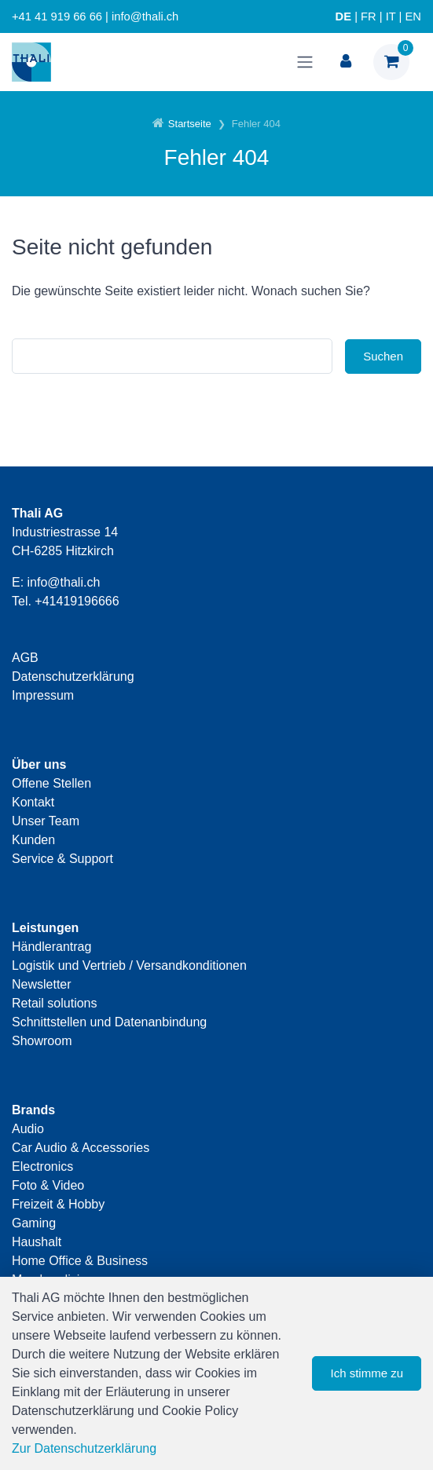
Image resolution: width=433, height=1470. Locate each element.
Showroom (42, 1041)
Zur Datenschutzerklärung (84, 1448)
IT (391, 16)
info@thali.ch (64, 582)
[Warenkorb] (391, 62)
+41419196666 (77, 601)
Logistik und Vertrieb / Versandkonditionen (129, 965)
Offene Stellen (51, 783)
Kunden (33, 840)
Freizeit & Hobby (58, 1204)
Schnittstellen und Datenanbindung (109, 1022)
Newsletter (42, 984)
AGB (25, 657)
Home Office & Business (80, 1260)
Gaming (34, 1223)
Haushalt (36, 1242)
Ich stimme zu (366, 1373)
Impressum (43, 695)
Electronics (42, 1166)
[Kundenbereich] (346, 62)
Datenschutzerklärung (73, 676)
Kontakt (33, 802)
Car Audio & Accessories (80, 1147)
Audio (28, 1128)
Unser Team (45, 821)
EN (413, 16)
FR (368, 16)
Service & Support (62, 858)
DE (343, 16)
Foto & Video (48, 1185)
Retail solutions (54, 1003)
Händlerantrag (51, 946)
